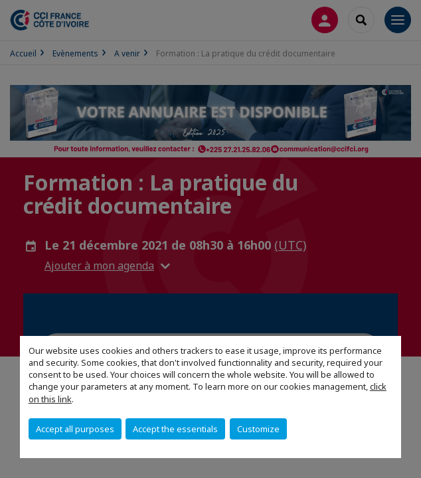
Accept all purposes (75, 429)
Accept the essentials (175, 429)
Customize (258, 429)
